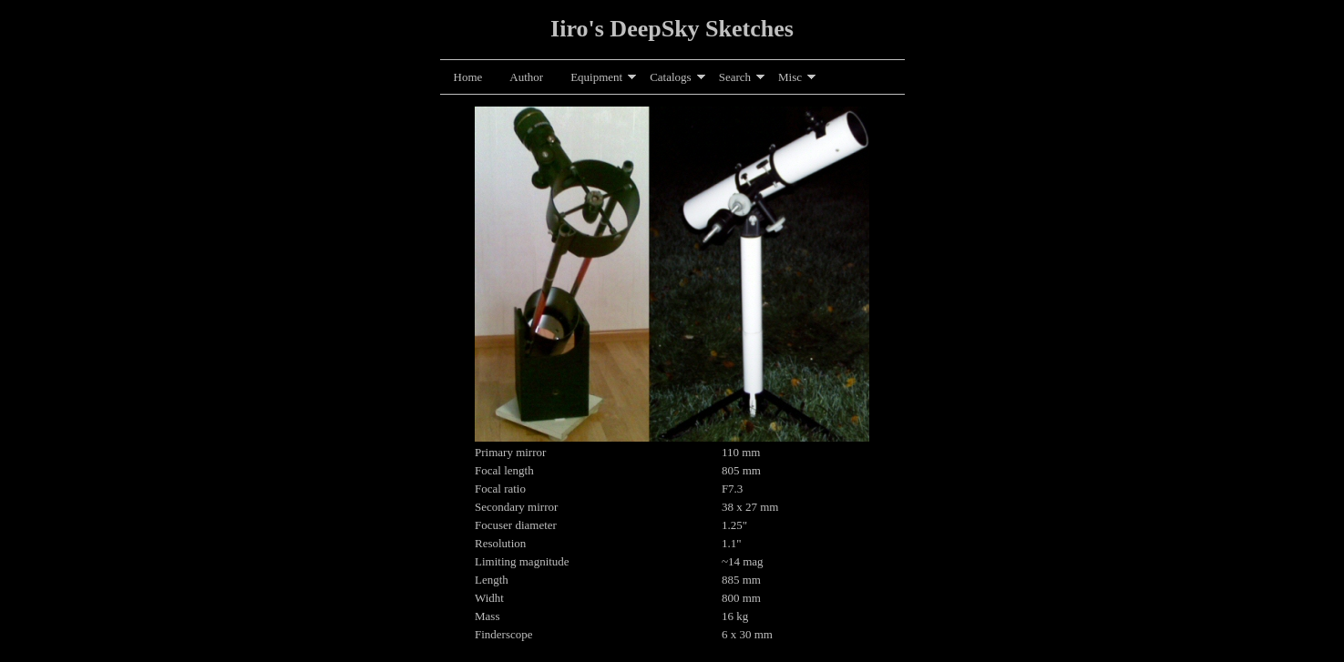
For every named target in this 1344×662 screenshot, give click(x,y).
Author (526, 77)
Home (468, 77)
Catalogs (671, 77)
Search (735, 77)
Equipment (596, 77)
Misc (790, 77)
